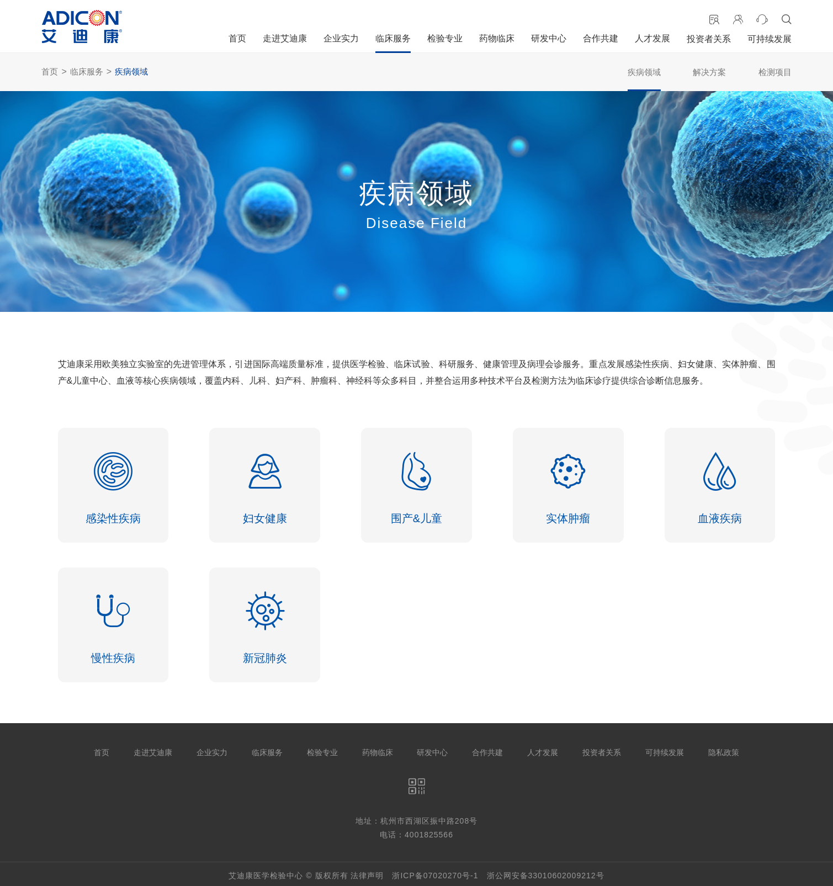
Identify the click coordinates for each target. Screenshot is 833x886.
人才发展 (652, 38)
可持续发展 (769, 39)
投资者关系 (709, 39)
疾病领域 (131, 71)
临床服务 (393, 38)
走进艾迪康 (285, 38)
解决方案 (709, 72)
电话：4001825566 (416, 832)
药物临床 (496, 38)
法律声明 (367, 872)
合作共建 (600, 38)
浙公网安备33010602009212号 (545, 872)
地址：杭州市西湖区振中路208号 (416, 818)
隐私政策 (723, 750)
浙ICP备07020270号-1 (435, 872)
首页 (237, 38)
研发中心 (548, 38)
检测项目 (775, 72)
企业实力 (341, 38)
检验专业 (445, 38)
